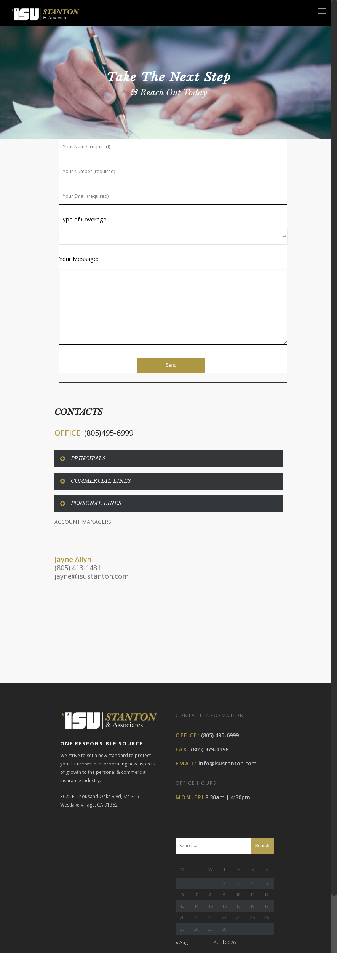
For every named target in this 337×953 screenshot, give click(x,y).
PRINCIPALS (82, 458)
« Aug (182, 902)
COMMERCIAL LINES (95, 480)
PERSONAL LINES (90, 503)
